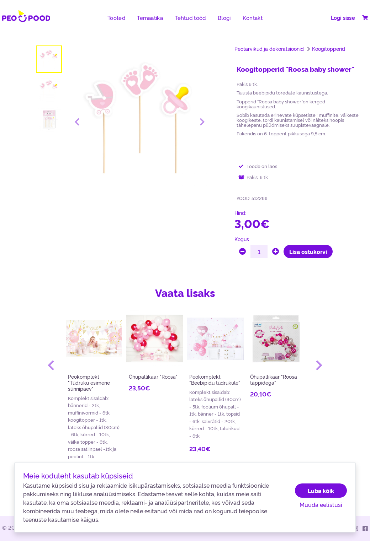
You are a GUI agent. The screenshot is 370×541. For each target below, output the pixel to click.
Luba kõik (321, 490)
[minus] (242, 251)
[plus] (276, 251)
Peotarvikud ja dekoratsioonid (269, 48)
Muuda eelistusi (321, 504)
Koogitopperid (328, 48)
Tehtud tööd (190, 18)
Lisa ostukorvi (308, 251)
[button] (51, 365)
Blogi (224, 18)
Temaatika (150, 18)
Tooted (116, 18)
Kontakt (253, 18)
